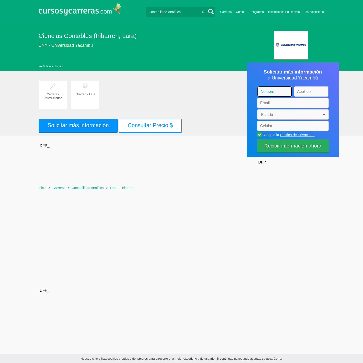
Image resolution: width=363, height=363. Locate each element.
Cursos (240, 12)
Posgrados (257, 12)
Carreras (226, 12)
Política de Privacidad (297, 135)
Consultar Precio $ (150, 125)
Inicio (42, 188)
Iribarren (128, 188)
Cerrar (278, 358)
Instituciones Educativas (284, 12)
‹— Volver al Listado (51, 66)
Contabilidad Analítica (88, 188)
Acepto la (288, 134)
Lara (113, 188)
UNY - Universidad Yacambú (66, 45)
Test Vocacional (314, 12)
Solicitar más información (78, 125)
